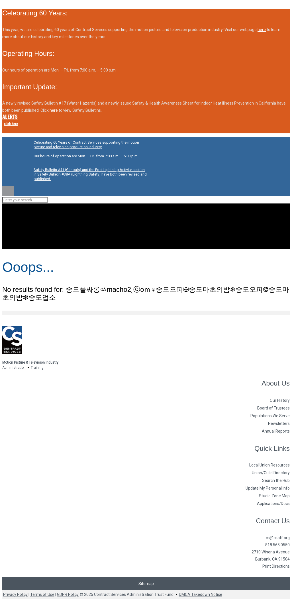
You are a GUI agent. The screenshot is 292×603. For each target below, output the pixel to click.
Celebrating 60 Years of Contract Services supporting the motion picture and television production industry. (86, 144)
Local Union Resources (269, 465)
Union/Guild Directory (271, 472)
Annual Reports (276, 431)
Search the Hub (276, 480)
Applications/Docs (273, 503)
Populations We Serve (270, 415)
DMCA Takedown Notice (200, 594)
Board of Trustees (273, 408)
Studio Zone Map (274, 496)
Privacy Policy (15, 594)
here (262, 29)
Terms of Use (42, 594)
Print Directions (276, 566)
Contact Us (273, 521)
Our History (280, 400)
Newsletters (279, 423)
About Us (276, 383)
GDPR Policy (68, 594)
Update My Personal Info (268, 488)
